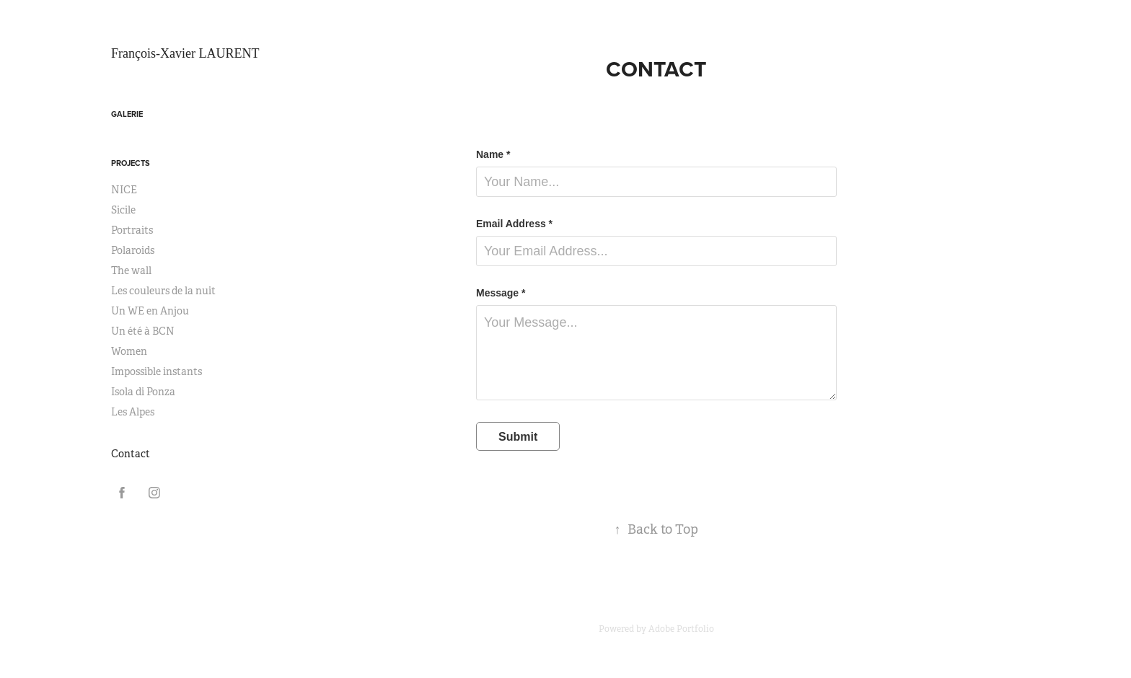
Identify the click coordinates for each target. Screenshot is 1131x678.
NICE (124, 189)
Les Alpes (132, 411)
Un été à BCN (143, 331)
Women (129, 351)
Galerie (127, 114)
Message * (500, 293)
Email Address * (514, 224)
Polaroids (132, 250)
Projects (130, 163)
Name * (493, 154)
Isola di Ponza (143, 391)
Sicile (123, 209)
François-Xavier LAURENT (185, 53)
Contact (130, 453)
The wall (131, 270)
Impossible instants (156, 371)
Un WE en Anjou (150, 310)
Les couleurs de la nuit (163, 290)
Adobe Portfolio (681, 629)
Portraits (132, 230)
